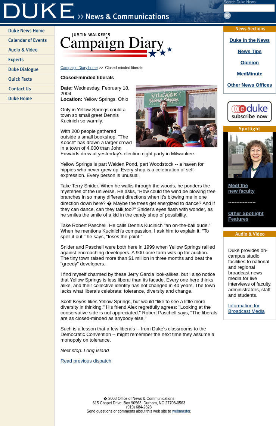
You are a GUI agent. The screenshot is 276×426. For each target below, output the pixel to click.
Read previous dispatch (86, 361)
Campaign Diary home (79, 68)
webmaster (181, 411)
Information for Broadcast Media (246, 308)
